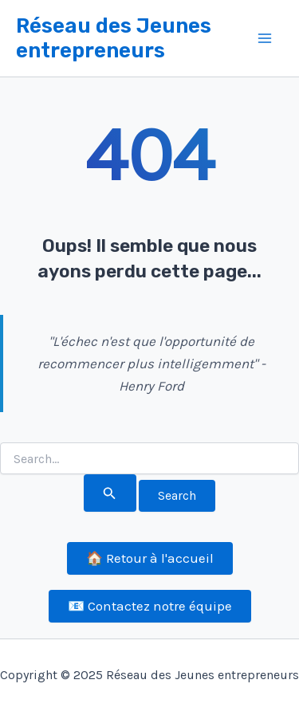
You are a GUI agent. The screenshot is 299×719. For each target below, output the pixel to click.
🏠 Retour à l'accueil (150, 558)
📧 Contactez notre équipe (150, 606)
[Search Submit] (110, 493)
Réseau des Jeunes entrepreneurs (113, 38)
